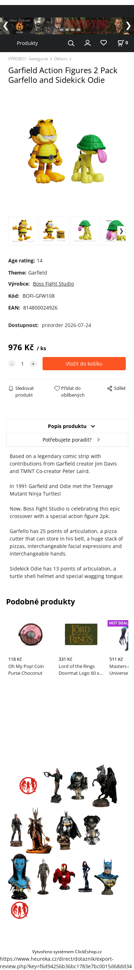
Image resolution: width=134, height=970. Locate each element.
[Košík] (122, 43)
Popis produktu (67, 426)
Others (61, 58)
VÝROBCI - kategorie (28, 58)
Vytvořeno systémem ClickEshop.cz (67, 951)
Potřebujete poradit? (67, 439)
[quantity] (22, 363)
